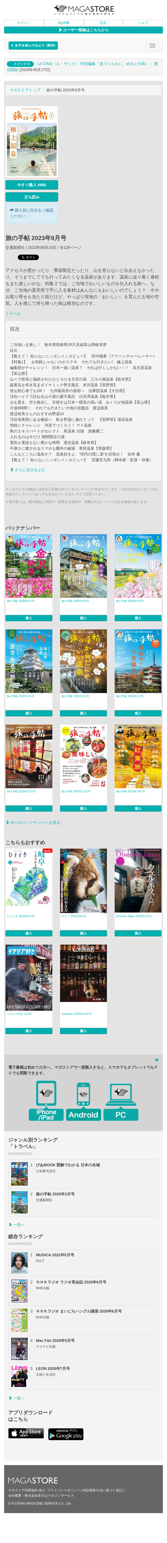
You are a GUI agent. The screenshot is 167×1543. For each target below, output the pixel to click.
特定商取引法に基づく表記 (102, 1490)
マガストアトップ (25, 90)
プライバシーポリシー (63, 1490)
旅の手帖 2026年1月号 (130, 696)
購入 (29, 618)
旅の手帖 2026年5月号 (75, 600)
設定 (103, 23)
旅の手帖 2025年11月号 (75, 791)
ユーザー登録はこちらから (83, 30)
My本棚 (63, 23)
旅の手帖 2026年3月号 (21, 696)
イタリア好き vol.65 (19, 1013)
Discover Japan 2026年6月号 (134, 916)
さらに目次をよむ (28, 470)
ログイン (23, 23)
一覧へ (16, 1225)
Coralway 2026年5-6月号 (76, 1013)
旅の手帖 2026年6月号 (21, 600)
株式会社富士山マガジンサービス (49, 1495)
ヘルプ (143, 23)
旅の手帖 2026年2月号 (75, 696)
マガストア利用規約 (23, 1490)
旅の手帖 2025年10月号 (130, 791)
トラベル (13, 313)
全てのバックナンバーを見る (32, 822)
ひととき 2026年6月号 (21, 916)
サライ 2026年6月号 (73, 916)
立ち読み (31, 197)
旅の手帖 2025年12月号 (21, 791)
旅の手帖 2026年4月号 (130, 600)
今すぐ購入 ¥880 (31, 185)
